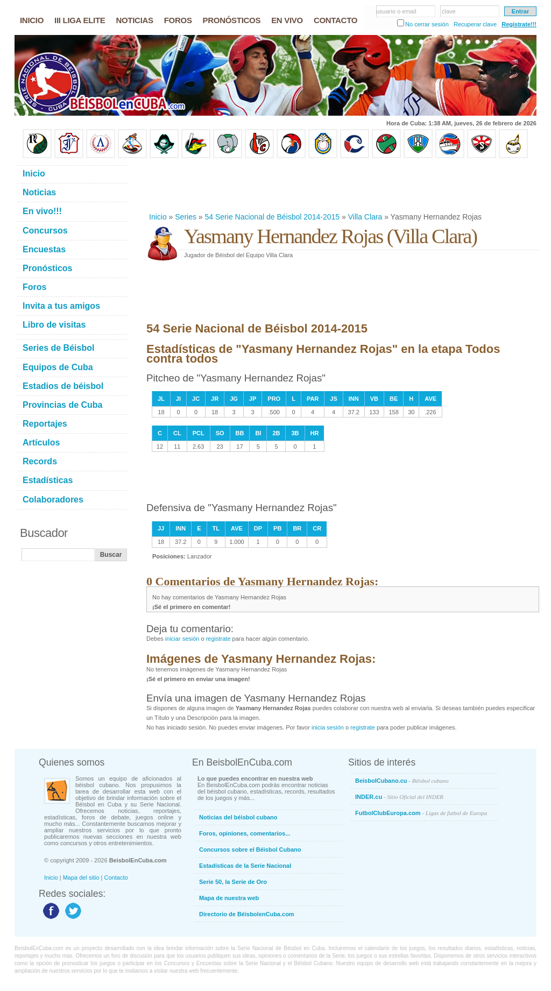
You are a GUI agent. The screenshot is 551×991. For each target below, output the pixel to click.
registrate (218, 638)
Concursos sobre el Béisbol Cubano (250, 849)
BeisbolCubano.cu (402, 780)
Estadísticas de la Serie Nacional (245, 865)
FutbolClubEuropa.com (421, 813)
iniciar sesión (182, 638)
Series (185, 217)
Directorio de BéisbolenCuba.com (246, 914)
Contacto (116, 877)
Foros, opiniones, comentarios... (244, 833)
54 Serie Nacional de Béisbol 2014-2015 (272, 217)
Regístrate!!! (518, 24)
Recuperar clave (475, 24)
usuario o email (396, 11)
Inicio (158, 217)
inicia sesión (328, 727)
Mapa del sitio (81, 877)
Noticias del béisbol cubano (238, 817)
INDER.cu (399, 797)
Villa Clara (365, 217)
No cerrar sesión (427, 24)
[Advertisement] (342, 185)
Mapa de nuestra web (229, 898)
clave (449, 11)
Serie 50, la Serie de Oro (233, 882)
